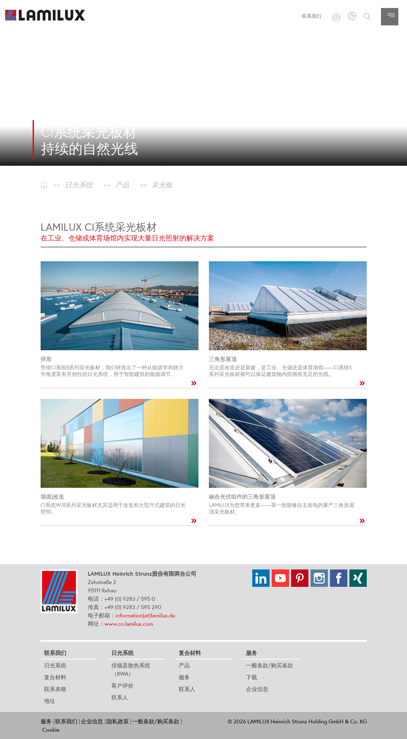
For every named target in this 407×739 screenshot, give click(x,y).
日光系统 (55, 665)
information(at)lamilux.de (145, 615)
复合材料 (55, 677)
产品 (184, 665)
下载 (251, 677)
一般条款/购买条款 (269, 665)
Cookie (50, 729)
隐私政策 (118, 721)
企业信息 (257, 688)
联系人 (119, 697)
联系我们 (311, 16)
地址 (49, 700)
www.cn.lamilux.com (128, 623)
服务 (184, 677)
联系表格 (55, 688)
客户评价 (122, 685)
